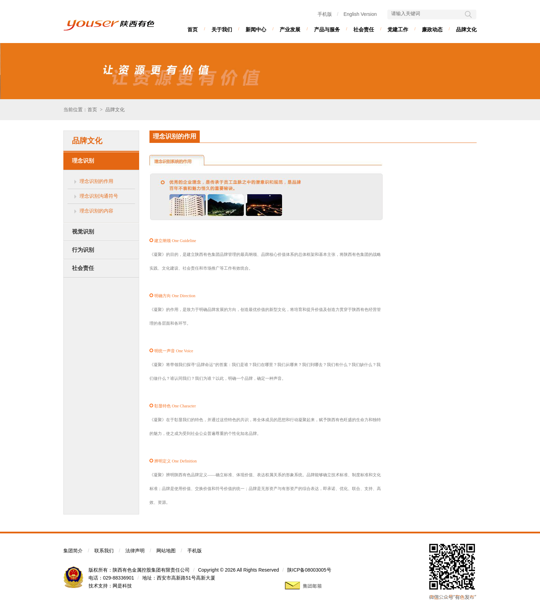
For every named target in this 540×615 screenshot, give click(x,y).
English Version (360, 14)
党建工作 (397, 29)
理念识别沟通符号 (99, 196)
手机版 (325, 14)
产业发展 (290, 29)
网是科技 (122, 585)
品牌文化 (466, 29)
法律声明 (135, 550)
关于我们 (221, 29)
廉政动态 (432, 29)
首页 (192, 29)
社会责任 (363, 29)
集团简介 (73, 550)
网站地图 (166, 550)
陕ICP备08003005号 (309, 570)
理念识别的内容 (96, 210)
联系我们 (104, 550)
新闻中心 (256, 29)
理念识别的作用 (96, 181)
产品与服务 (327, 29)
